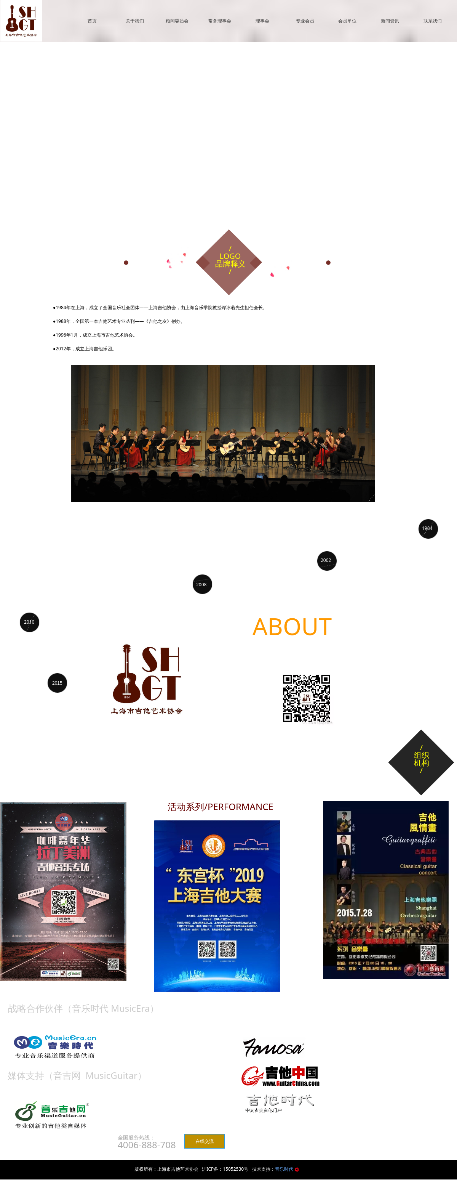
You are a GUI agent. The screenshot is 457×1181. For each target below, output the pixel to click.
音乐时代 (284, 1169)
